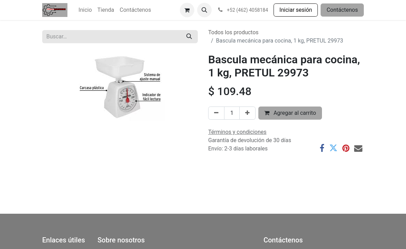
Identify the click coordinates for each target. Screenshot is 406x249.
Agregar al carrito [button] (290, 113)
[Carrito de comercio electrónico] (187, 10)
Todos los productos (233, 32)
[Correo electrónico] (358, 148)
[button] (204, 10)
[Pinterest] (345, 148)
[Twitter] (333, 148)
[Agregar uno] (247, 113)
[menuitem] (85, 10)
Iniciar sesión (295, 10)
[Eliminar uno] (216, 113)
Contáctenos (342, 10)
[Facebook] (322, 148)
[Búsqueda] (189, 36)
